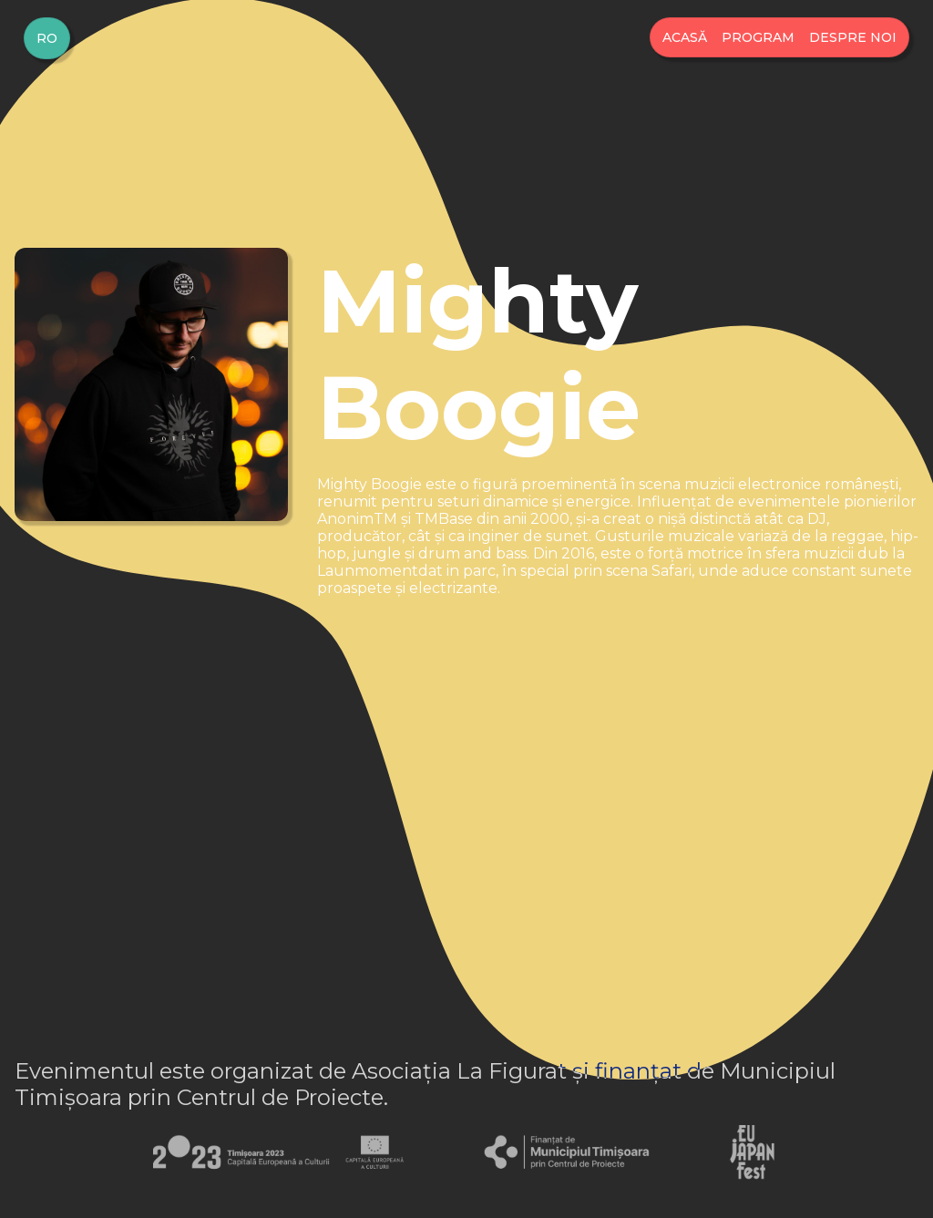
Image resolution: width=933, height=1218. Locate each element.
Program (758, 37)
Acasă (684, 37)
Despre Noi (853, 37)
